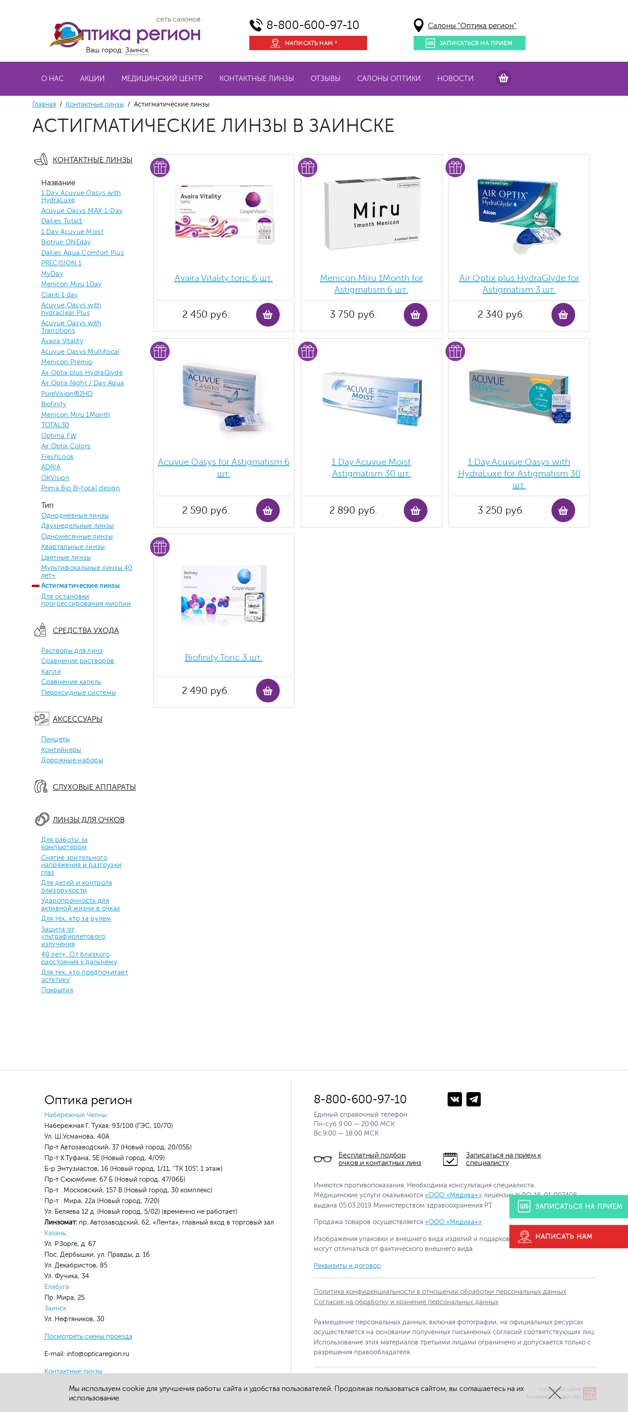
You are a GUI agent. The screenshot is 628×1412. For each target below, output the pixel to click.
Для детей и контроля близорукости (76, 887)
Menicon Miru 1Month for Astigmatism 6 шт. (371, 284)
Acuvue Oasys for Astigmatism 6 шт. (224, 468)
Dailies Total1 (61, 221)
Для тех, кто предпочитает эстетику (84, 976)
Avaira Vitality (62, 341)
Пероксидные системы (78, 693)
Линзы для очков (88, 820)
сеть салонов (178, 19)
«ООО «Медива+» (453, 1195)
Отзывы (326, 79)
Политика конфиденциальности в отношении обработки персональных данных (440, 1292)
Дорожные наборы (72, 760)
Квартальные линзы (73, 547)
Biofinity (54, 404)
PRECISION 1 (61, 263)
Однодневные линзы (75, 515)
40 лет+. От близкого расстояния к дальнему (79, 958)
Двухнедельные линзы (77, 526)
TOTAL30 (55, 425)
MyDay (52, 274)
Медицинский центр (162, 79)
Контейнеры (61, 750)
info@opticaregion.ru (97, 1354)
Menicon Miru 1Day (71, 284)
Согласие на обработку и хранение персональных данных (406, 1302)
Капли (51, 672)
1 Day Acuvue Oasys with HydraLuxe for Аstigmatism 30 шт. (519, 473)
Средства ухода (86, 630)
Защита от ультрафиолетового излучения (73, 937)
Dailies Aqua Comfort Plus (82, 253)
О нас (52, 79)
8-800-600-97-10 (312, 25)
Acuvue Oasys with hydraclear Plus (71, 309)
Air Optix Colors (66, 446)
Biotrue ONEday (66, 242)
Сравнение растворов (78, 661)
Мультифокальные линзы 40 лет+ (86, 572)
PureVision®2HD (67, 394)
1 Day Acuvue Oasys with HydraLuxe (81, 197)
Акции (92, 79)
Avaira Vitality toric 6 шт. (224, 278)
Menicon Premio (67, 362)
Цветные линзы (66, 557)
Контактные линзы (256, 79)
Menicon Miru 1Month (76, 415)
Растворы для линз (72, 651)
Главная (44, 104)
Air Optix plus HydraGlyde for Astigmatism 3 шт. (519, 284)
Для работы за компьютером (64, 844)
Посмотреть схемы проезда (88, 1336)
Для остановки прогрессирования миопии (86, 600)
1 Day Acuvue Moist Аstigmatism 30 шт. (371, 468)
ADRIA (51, 467)
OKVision (55, 478)
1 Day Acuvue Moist (72, 232)
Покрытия (57, 990)
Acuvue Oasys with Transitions (71, 327)
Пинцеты (55, 739)
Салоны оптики (389, 79)
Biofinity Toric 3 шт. (224, 657)
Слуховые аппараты (94, 787)
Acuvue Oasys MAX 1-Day (82, 211)
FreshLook (57, 457)
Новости (455, 79)
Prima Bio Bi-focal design (80, 488)
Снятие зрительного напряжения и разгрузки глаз (81, 865)
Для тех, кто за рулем (76, 919)
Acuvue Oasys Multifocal (80, 352)
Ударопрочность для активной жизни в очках (80, 904)
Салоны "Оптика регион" (472, 25)
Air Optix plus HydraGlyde (82, 373)
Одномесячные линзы (77, 536)
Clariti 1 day (59, 295)
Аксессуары (78, 719)
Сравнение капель (71, 682)
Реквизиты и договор (347, 1266)
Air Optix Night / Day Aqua (82, 383)
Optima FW (59, 436)
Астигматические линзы (80, 586)
